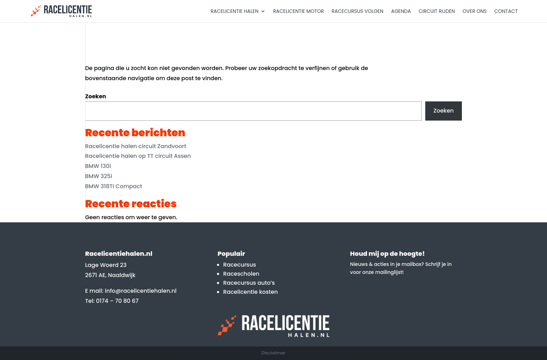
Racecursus (239, 265)
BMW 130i (98, 166)
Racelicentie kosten (250, 292)
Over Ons (475, 12)
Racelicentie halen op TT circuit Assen (138, 156)
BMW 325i (98, 176)
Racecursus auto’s (249, 283)
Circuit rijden (437, 12)
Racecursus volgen (357, 12)
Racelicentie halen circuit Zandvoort (135, 146)
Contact (506, 12)
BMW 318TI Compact (113, 186)
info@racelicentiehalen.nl (141, 291)
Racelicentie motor (298, 12)
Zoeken (95, 96)
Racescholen (241, 274)
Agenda (401, 12)
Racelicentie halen (234, 12)
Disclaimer (273, 353)
